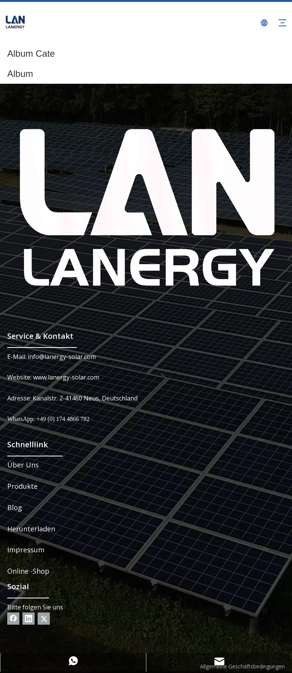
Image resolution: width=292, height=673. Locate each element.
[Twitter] (44, 618)
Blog (14, 507)
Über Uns (23, 464)
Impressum (25, 549)
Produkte (22, 486)
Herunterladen (31, 528)
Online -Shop (28, 571)
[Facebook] (13, 618)
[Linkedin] (28, 618)
